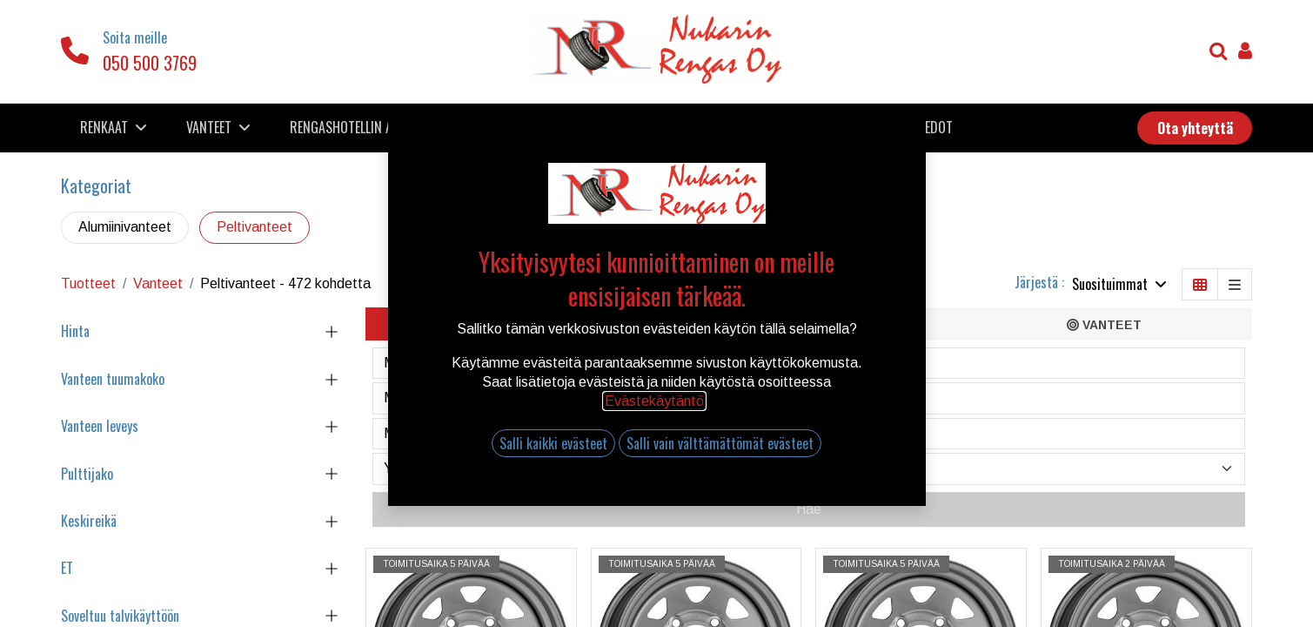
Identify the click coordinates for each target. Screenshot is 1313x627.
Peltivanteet (254, 226)
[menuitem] (372, 127)
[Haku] (1218, 52)
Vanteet (158, 283)
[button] (1119, 284)
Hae (808, 509)
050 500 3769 (150, 63)
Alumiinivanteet (124, 226)
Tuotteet (88, 283)
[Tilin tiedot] (1245, 52)
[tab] (513, 323)
